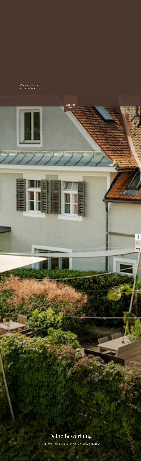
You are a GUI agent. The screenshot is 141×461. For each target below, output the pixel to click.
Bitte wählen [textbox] (16, 419)
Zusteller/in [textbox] (15, 392)
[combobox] (70, 393)
